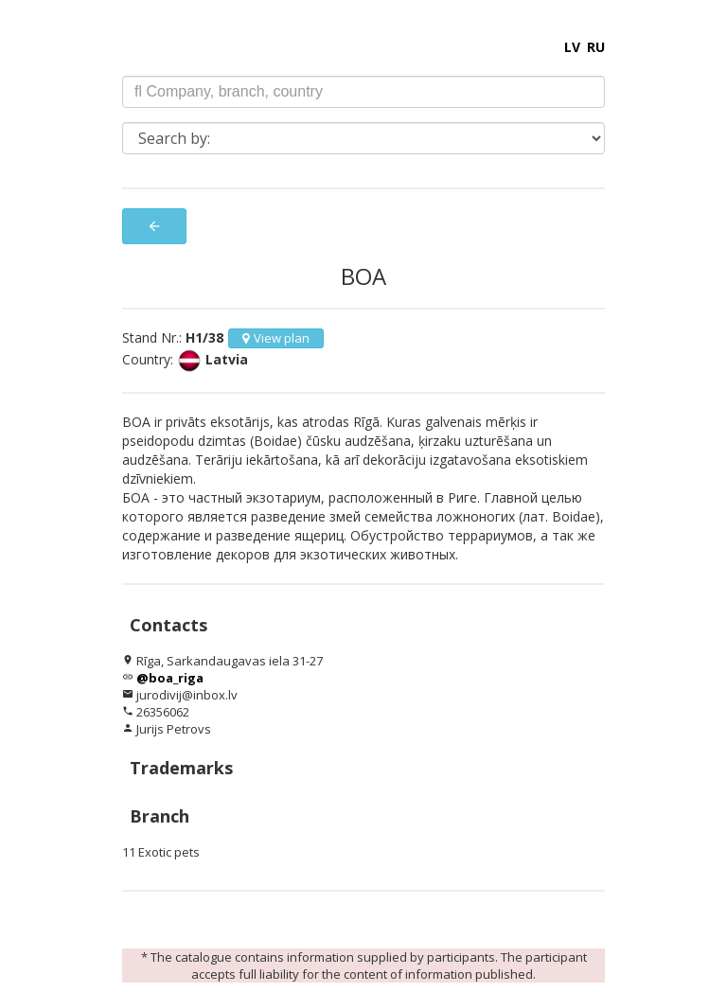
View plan (276, 337)
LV (572, 47)
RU (596, 47)
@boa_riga (170, 677)
